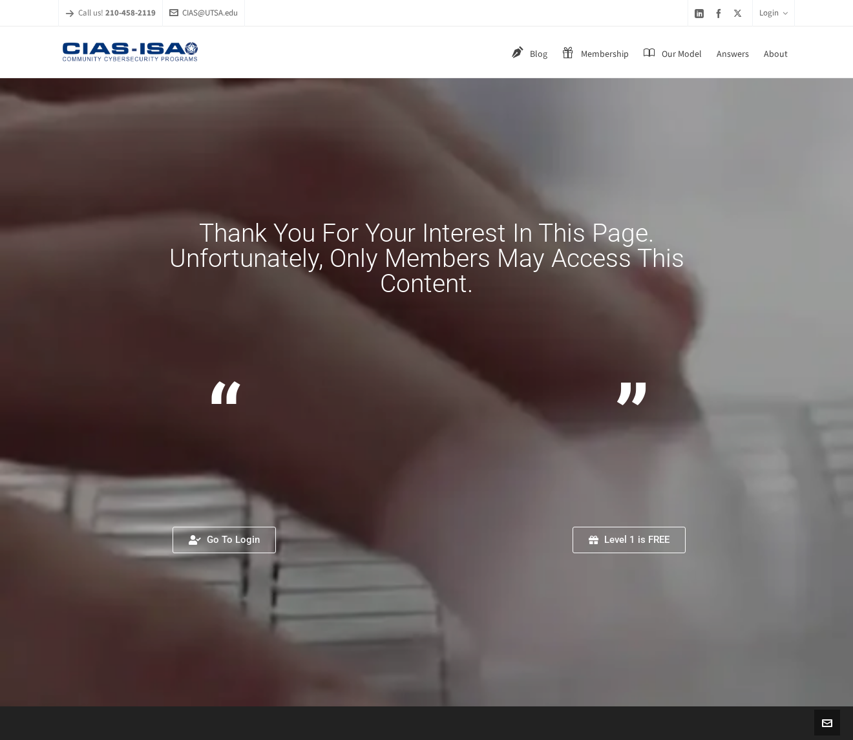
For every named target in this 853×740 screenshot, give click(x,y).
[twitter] (739, 12)
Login (773, 12)
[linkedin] (701, 13)
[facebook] (720, 13)
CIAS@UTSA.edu (203, 12)
